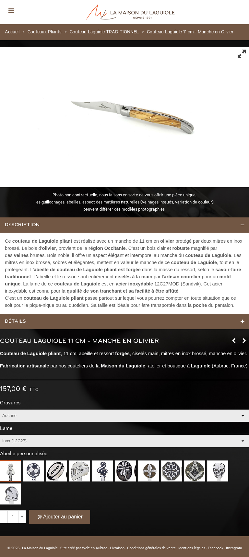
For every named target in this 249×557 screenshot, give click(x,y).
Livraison (117, 549)
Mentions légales (191, 549)
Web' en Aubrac (94, 549)
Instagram (234, 549)
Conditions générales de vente (151, 549)
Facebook (215, 549)
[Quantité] (12, 516)
